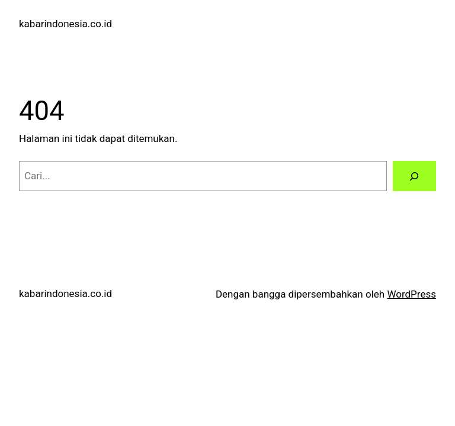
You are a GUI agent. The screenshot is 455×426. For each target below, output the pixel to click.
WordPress (411, 294)
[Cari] (414, 176)
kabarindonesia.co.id (65, 24)
